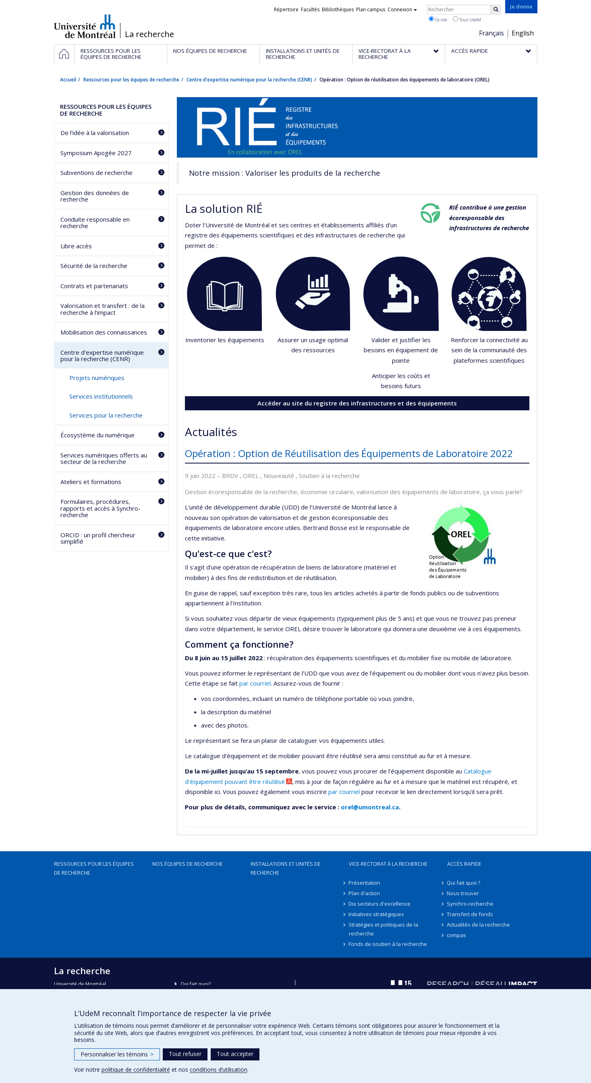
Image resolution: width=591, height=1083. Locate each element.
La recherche (149, 34)
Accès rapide (464, 863)
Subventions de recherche (96, 172)
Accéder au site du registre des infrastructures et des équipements (357, 403)
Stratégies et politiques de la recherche (384, 929)
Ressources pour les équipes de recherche (131, 79)
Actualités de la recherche (478, 924)
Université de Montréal (85, 26)
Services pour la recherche (106, 415)
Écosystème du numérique (97, 435)
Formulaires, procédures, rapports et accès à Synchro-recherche (100, 508)
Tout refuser (185, 1054)
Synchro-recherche (470, 903)
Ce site (438, 19)
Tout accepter (235, 1054)
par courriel (255, 683)
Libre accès (76, 246)
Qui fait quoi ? (464, 882)
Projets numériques (96, 378)
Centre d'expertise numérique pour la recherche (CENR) (249, 79)
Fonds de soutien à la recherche (388, 944)
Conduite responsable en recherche (95, 222)
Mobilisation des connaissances (103, 332)
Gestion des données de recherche (94, 196)
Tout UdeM (467, 19)
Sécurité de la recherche (93, 266)
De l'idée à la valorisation (94, 133)
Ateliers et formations (90, 482)
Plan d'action (364, 893)
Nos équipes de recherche (187, 863)
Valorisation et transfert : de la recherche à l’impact (102, 308)
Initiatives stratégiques (376, 914)
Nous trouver (463, 893)
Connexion (402, 9)
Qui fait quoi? (195, 984)
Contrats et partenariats (94, 286)
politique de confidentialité (136, 1069)
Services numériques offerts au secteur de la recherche (103, 458)
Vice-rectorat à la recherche (388, 863)
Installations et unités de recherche (286, 868)
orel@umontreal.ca (370, 807)
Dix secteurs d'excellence (380, 903)
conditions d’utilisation (218, 1069)
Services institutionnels (101, 396)
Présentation (365, 882)
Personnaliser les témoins (117, 1054)
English (523, 33)
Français (491, 33)
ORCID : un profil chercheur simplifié (97, 538)
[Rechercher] (496, 10)
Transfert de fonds (470, 914)
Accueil (68, 79)
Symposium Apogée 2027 (96, 153)
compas (457, 935)
